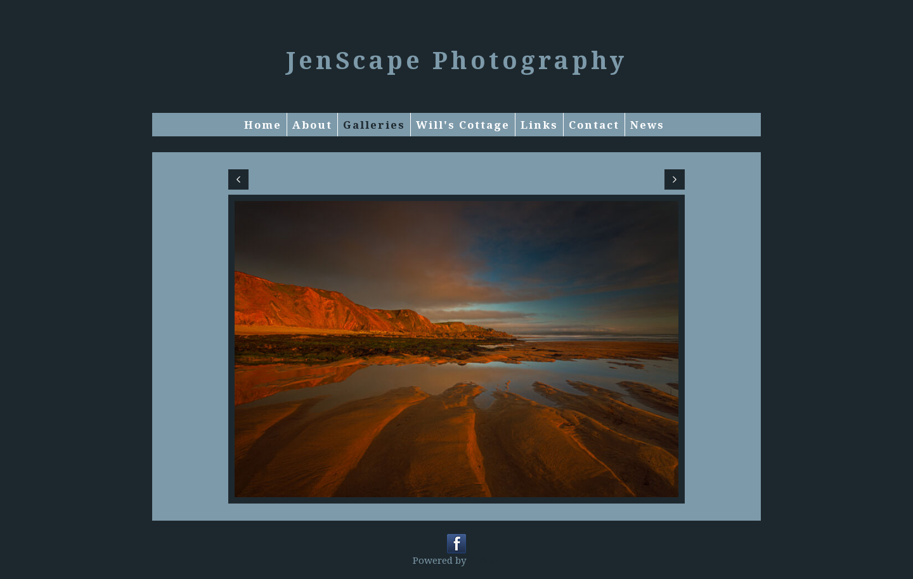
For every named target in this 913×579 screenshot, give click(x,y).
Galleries (374, 124)
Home (263, 124)
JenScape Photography (456, 59)
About (312, 124)
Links (539, 124)
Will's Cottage (463, 124)
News (647, 124)
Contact (594, 124)
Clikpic (484, 560)
